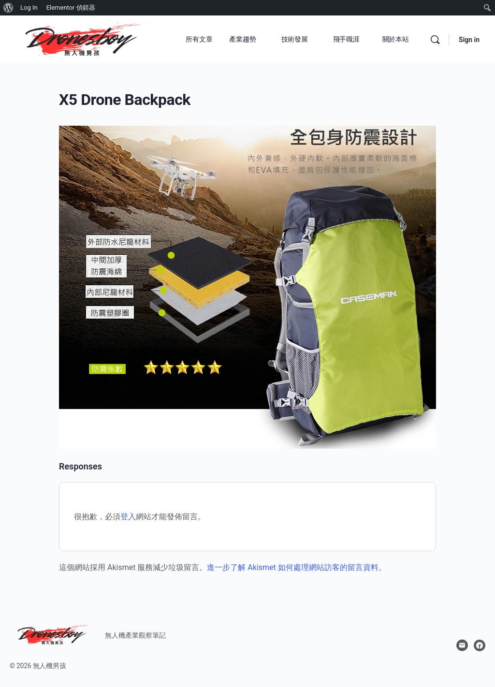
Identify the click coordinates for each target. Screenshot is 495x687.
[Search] (435, 39)
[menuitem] (8, 7)
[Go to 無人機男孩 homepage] (82, 38)
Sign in (469, 40)
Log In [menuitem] (29, 7)
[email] (462, 645)
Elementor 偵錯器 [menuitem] (70, 7)
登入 (128, 516)
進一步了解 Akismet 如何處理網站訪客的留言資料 (292, 567)
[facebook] (479, 645)
